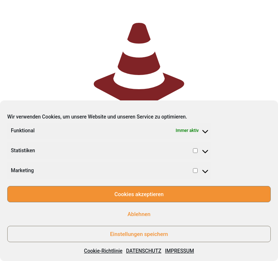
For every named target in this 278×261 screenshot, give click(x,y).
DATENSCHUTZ (143, 251)
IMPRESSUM (179, 251)
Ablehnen (138, 214)
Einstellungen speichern (139, 234)
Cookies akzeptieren (139, 194)
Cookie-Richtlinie (103, 251)
